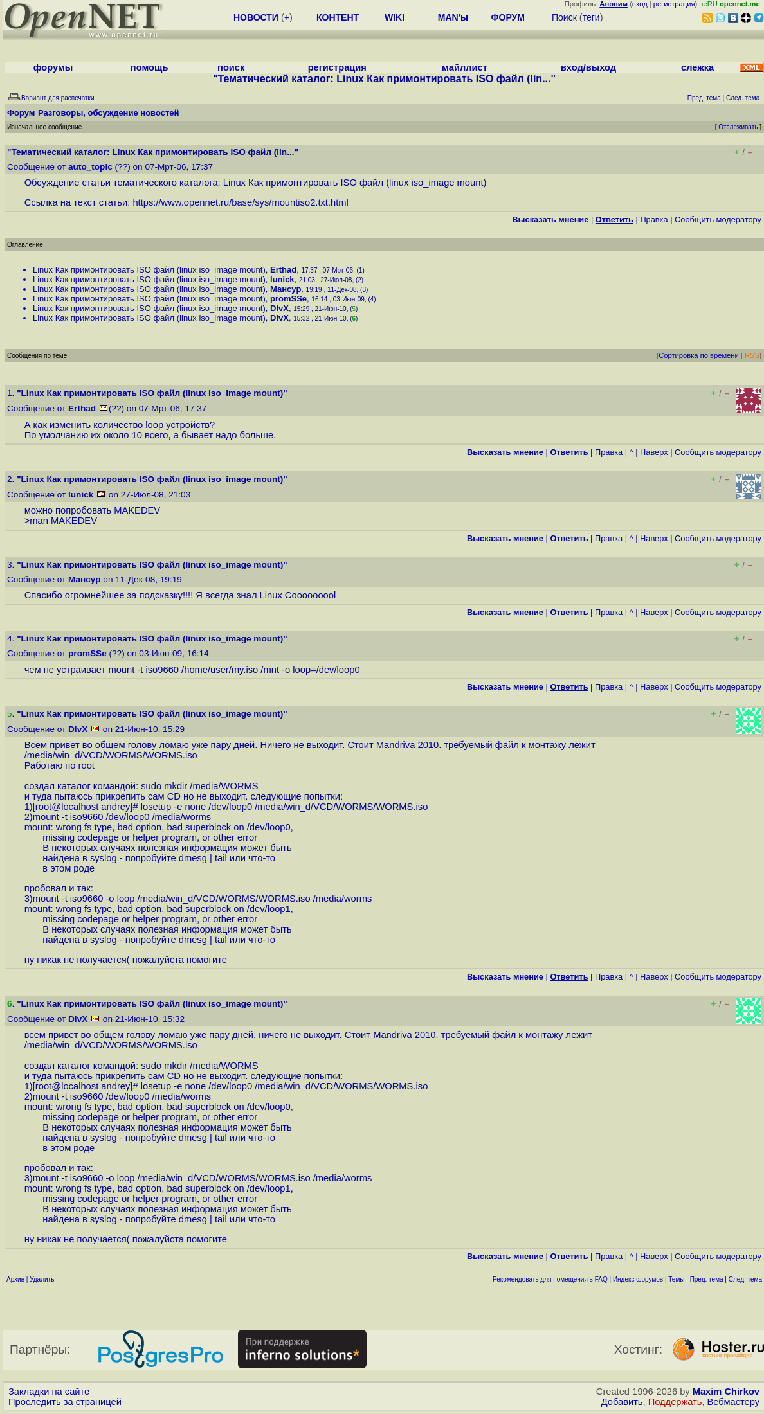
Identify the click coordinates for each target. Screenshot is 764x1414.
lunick (282, 279)
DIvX (279, 308)
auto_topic (90, 167)
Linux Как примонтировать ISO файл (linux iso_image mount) (149, 269)
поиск (230, 67)
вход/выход (588, 67)
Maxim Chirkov (726, 1391)
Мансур (285, 289)
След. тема (745, 1279)
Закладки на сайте (48, 1391)
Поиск (564, 17)
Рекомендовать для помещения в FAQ (550, 1279)
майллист (464, 67)
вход (640, 4)
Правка (654, 219)
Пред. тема (706, 1279)
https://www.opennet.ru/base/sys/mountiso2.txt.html (240, 202)
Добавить (622, 1402)
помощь (149, 67)
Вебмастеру (733, 1402)
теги (591, 17)
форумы (53, 67)
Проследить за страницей (65, 1402)
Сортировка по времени (699, 355)
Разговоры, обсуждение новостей (108, 113)
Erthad (283, 269)
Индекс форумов (638, 1279)
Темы (676, 1279)
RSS (752, 355)
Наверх (654, 452)
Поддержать (675, 1402)
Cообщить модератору (718, 219)
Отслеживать (738, 126)
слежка (697, 67)
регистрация (674, 4)
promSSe (288, 298)
